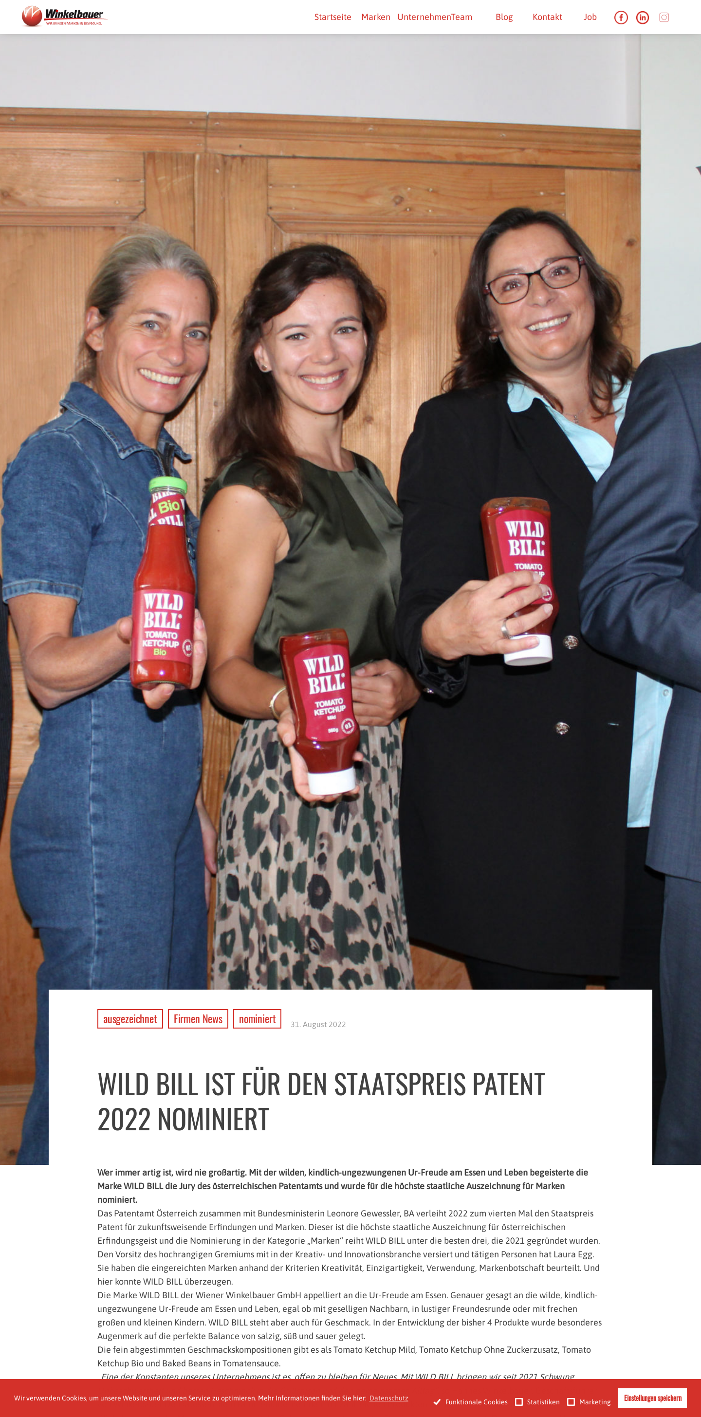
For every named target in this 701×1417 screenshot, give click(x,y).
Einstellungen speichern (653, 1398)
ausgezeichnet (130, 1018)
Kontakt (547, 17)
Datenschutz (388, 1398)
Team (461, 17)
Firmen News (198, 1018)
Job (590, 17)
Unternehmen (424, 17)
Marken (375, 17)
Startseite (332, 17)
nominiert (257, 1018)
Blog (504, 17)
